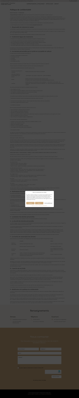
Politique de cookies (35, 205)
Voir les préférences (48, 203)
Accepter (30, 203)
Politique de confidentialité (42, 205)
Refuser (39, 203)
